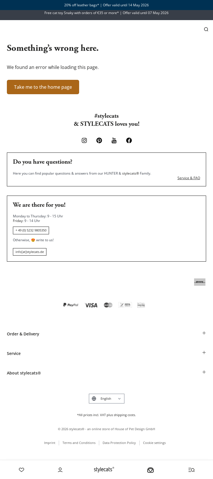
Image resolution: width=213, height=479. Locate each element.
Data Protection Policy (119, 443)
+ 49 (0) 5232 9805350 (30, 230)
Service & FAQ (188, 178)
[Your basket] (150, 470)
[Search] (206, 29)
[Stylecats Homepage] (104, 469)
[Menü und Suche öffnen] (191, 469)
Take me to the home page (43, 87)
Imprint (49, 443)
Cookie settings (154, 443)
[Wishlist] (21, 469)
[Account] (60, 469)
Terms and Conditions (78, 443)
